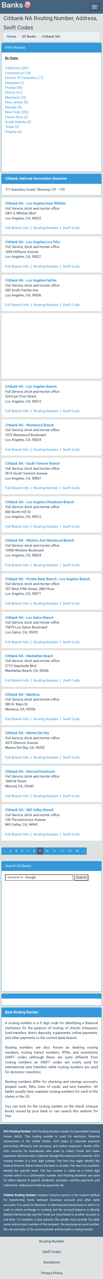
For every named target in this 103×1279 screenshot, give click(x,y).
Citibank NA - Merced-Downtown (30, 772)
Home (11, 36)
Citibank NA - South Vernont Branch (32, 463)
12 (62, 851)
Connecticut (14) (18, 73)
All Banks (29, 36)
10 (46, 851)
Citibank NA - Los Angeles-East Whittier (35, 203)
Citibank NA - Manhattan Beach (29, 656)
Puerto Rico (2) (16, 117)
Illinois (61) (13, 92)
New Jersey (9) (16, 102)
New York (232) (17, 112)
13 (69, 851)
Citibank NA (51, 36)
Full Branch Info (17, 228)
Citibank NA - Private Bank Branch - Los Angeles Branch (47, 579)
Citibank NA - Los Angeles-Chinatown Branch (39, 502)
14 (77, 851)
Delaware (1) (14, 83)
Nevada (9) (13, 107)
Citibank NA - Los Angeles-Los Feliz (32, 242)
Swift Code (71, 228)
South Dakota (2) (18, 122)
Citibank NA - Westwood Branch (29, 425)
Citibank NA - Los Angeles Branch (31, 387)
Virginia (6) (13, 132)
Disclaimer (52, 1262)
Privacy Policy (51, 1273)
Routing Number (45, 228)
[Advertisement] (51, 150)
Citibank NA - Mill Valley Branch (29, 810)
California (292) (17, 68)
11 (54, 851)
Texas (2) (12, 127)
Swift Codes (51, 1252)
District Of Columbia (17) (24, 78)
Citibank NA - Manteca (22, 695)
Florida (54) (13, 88)
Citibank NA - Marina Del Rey (27, 733)
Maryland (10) (15, 97)
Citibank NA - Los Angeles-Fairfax (30, 280)
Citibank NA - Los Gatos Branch (29, 618)
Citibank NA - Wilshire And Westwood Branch (39, 540)
